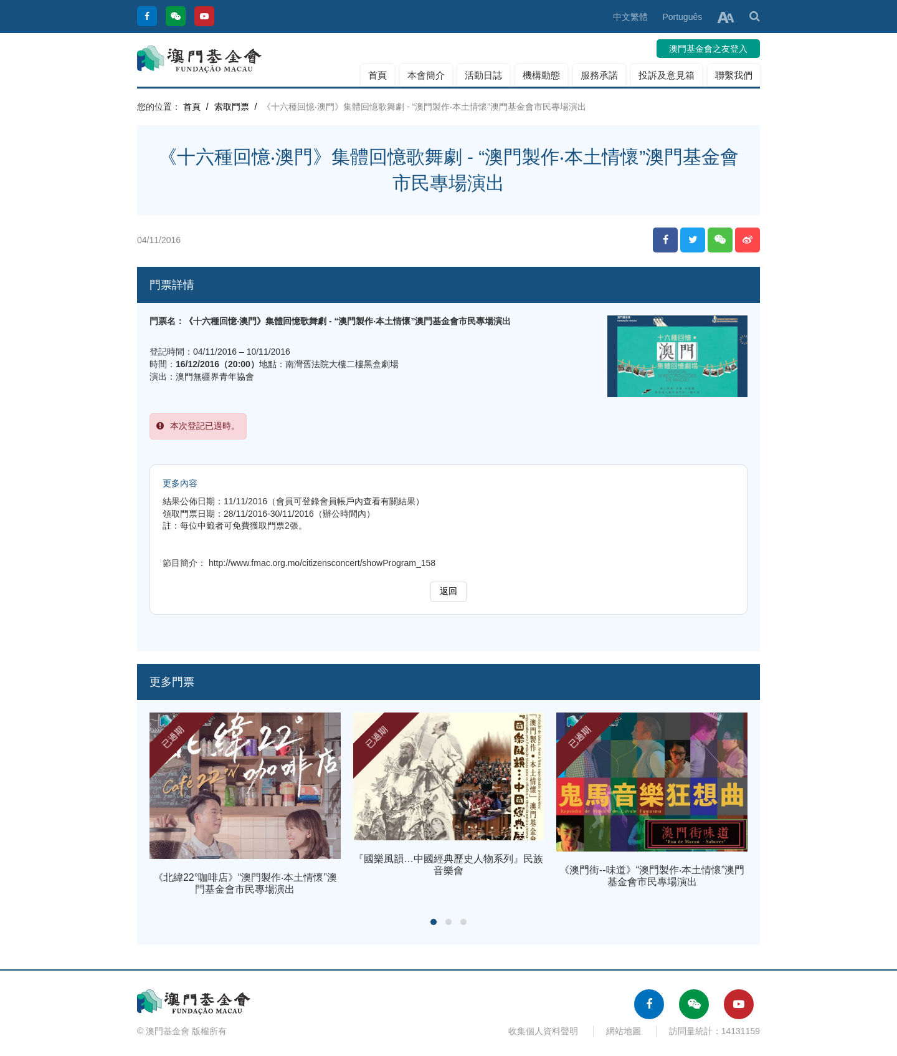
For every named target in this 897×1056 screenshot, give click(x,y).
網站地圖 (623, 1031)
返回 (448, 591)
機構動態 (541, 75)
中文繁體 (630, 17)
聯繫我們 (733, 75)
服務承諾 (599, 75)
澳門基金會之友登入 (708, 49)
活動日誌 (483, 75)
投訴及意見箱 (666, 75)
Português (682, 17)
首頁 (377, 75)
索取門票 (231, 107)
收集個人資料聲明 (543, 1031)
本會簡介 (426, 75)
